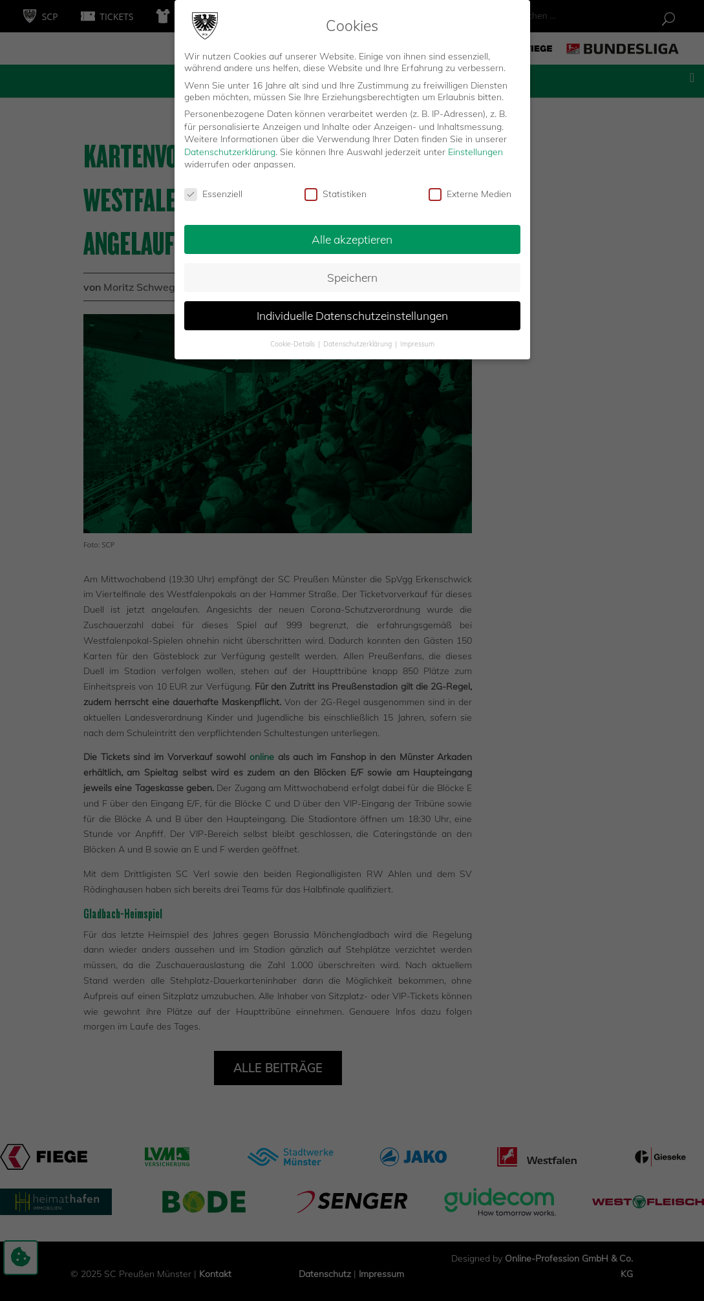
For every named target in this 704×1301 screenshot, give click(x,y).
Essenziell (213, 194)
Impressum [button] (417, 343)
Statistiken (335, 194)
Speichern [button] (352, 277)
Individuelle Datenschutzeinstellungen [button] (352, 315)
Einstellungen (475, 151)
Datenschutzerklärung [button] (358, 343)
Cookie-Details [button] (293, 343)
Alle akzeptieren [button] (352, 238)
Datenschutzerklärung (229, 151)
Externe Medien (470, 194)
